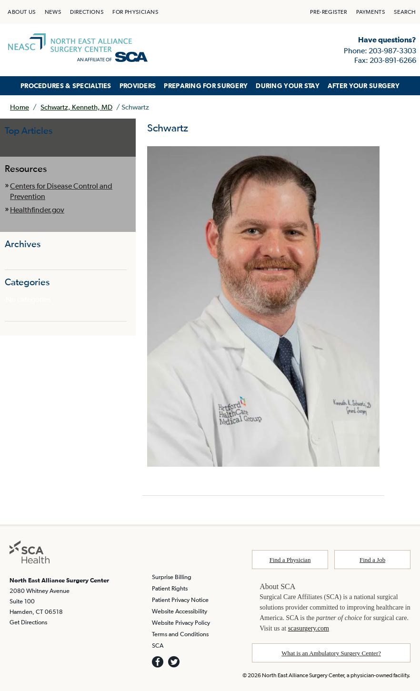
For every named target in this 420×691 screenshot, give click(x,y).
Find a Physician (290, 559)
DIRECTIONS (86, 12)
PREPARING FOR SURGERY (206, 86)
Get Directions (28, 622)
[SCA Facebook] (157, 662)
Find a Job (372, 559)
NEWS (53, 12)
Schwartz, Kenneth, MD (76, 107)
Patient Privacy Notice (180, 599)
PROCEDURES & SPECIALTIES (65, 86)
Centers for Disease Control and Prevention (61, 190)
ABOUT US (22, 12)
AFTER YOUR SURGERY (364, 86)
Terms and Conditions (180, 634)
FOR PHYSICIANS (135, 12)
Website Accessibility (179, 611)
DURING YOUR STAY (288, 86)
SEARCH (405, 12)
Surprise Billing (171, 577)
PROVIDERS (138, 86)
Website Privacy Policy (181, 622)
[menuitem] (22, 12)
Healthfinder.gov (37, 209)
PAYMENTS (370, 12)
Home (19, 107)
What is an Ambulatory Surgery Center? (331, 653)
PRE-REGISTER (328, 12)
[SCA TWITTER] (174, 662)
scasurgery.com (308, 628)
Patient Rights (170, 588)
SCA (157, 645)
